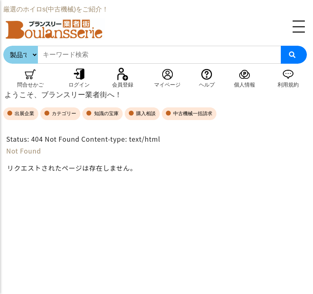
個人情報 (244, 85)
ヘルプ (207, 85)
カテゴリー (63, 113)
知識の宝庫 (105, 113)
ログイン (79, 85)
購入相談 (145, 113)
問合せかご (30, 85)
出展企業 (23, 113)
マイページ (167, 85)
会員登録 (122, 85)
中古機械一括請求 (192, 113)
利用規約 (288, 85)
